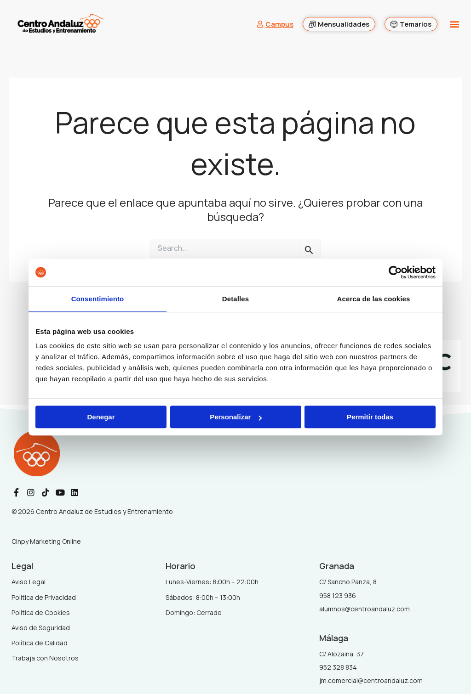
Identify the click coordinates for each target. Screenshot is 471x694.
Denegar (101, 417)
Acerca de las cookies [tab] (373, 299)
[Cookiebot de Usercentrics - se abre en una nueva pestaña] (395, 272)
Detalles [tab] (235, 299)
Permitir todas (370, 417)
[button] (454, 24)
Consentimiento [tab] (97, 299)
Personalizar (236, 417)
